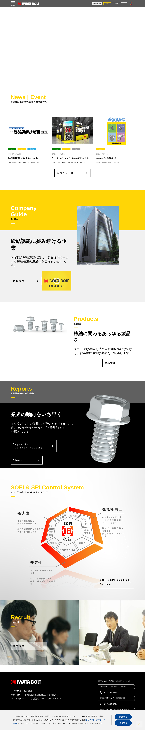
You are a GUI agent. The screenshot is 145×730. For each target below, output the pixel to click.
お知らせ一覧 (65, 173)
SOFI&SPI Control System (114, 582)
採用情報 (18, 646)
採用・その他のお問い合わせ (115, 710)
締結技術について (112, 698)
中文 (124, 3)
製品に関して (113, 686)
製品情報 (110, 363)
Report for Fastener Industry (28, 446)
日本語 (107, 3)
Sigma (18, 460)
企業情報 (18, 281)
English (116, 3)
